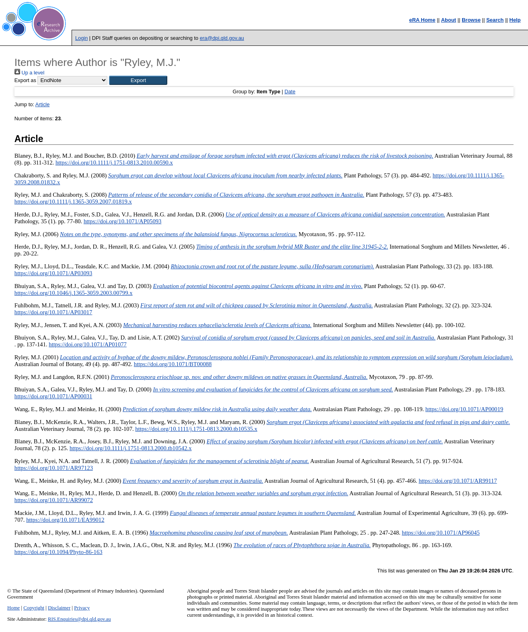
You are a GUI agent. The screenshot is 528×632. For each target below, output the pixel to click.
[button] (138, 80)
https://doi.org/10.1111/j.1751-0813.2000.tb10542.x (130, 448)
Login (81, 38)
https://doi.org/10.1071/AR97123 (53, 468)
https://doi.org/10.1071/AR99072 (53, 500)
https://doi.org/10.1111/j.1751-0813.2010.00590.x (114, 162)
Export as (25, 80)
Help (515, 20)
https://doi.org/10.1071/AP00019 (464, 409)
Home (13, 608)
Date (289, 92)
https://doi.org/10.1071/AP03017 (53, 312)
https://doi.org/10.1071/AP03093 (53, 273)
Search (494, 20)
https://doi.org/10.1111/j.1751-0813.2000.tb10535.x (196, 429)
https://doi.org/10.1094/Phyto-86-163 (58, 552)
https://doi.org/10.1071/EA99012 (65, 520)
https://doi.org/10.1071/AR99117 (458, 481)
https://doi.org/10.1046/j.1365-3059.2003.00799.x (73, 293)
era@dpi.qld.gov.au (222, 38)
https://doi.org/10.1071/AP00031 (53, 396)
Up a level (29, 73)
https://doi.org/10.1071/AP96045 (441, 532)
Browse (471, 20)
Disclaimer (59, 608)
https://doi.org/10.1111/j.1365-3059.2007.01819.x (73, 201)
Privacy (82, 608)
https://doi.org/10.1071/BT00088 (173, 364)
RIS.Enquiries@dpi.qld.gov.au (79, 619)
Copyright (33, 608)
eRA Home (422, 20)
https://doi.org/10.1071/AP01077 (88, 344)
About (448, 20)
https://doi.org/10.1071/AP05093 (123, 221)
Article (42, 104)
